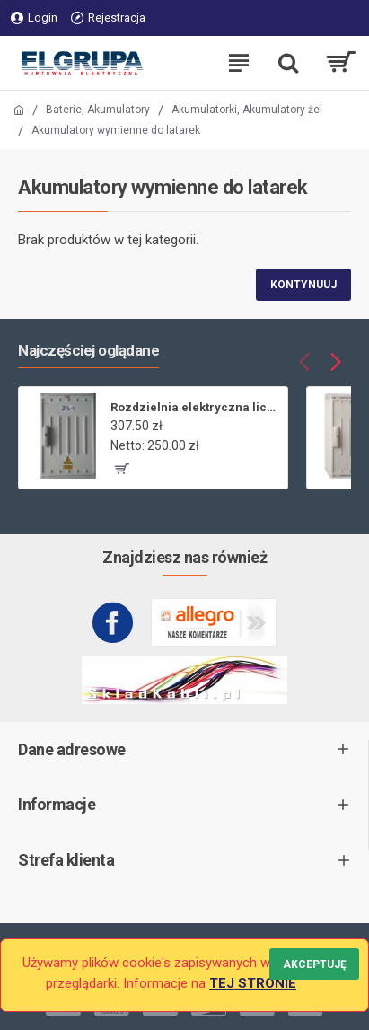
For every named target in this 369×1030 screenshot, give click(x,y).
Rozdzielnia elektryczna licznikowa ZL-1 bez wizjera (195, 407)
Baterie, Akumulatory (98, 109)
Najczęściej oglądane (88, 350)
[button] (304, 361)
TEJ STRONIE (252, 983)
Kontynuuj (303, 284)
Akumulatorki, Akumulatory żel (246, 109)
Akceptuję (315, 964)
